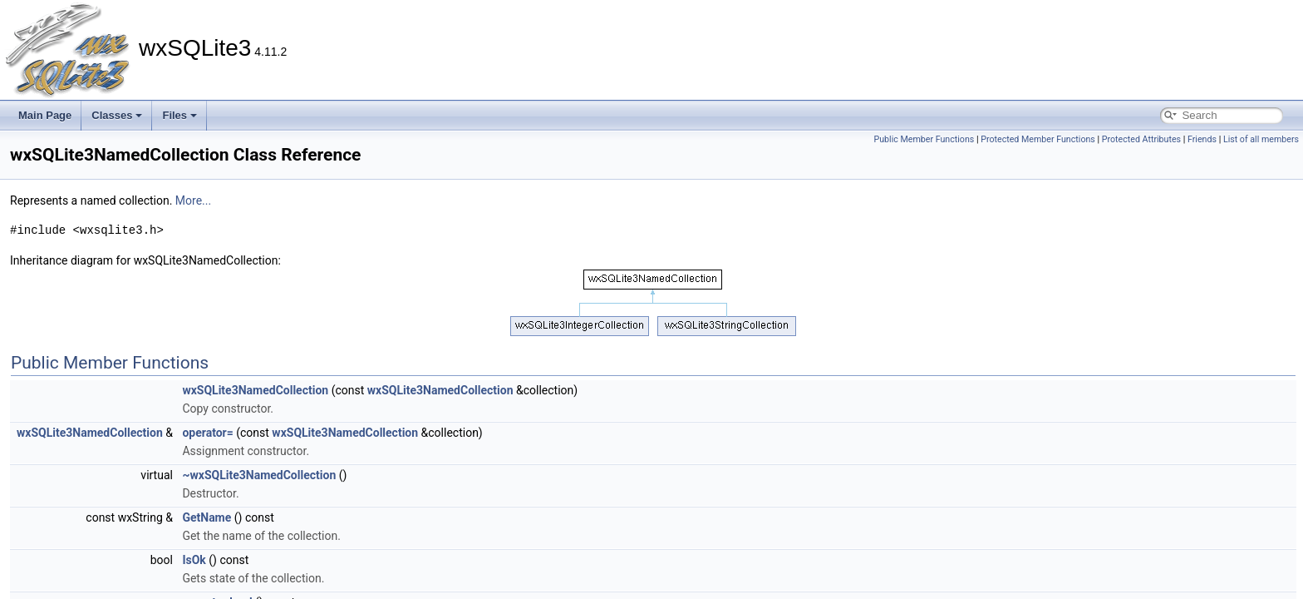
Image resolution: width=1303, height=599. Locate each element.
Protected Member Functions (1038, 139)
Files (179, 115)
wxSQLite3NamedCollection (255, 390)
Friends (1202, 139)
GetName (206, 517)
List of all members (1261, 139)
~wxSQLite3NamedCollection (259, 475)
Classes (116, 115)
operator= (207, 432)
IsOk (193, 560)
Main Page (44, 115)
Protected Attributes (1141, 139)
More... (193, 200)
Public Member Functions (923, 139)
